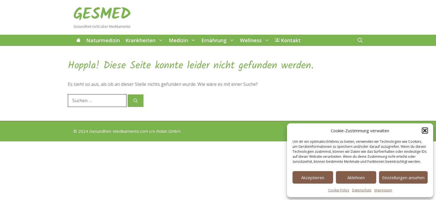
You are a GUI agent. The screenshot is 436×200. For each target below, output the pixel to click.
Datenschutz (361, 190)
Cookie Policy (338, 190)
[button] (425, 130)
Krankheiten (145, 40)
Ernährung (219, 40)
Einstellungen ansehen (403, 177)
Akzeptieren (312, 177)
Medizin (184, 40)
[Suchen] (135, 100)
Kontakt (288, 40)
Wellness (256, 40)
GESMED (102, 14)
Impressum (383, 190)
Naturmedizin (103, 40)
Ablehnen (356, 177)
